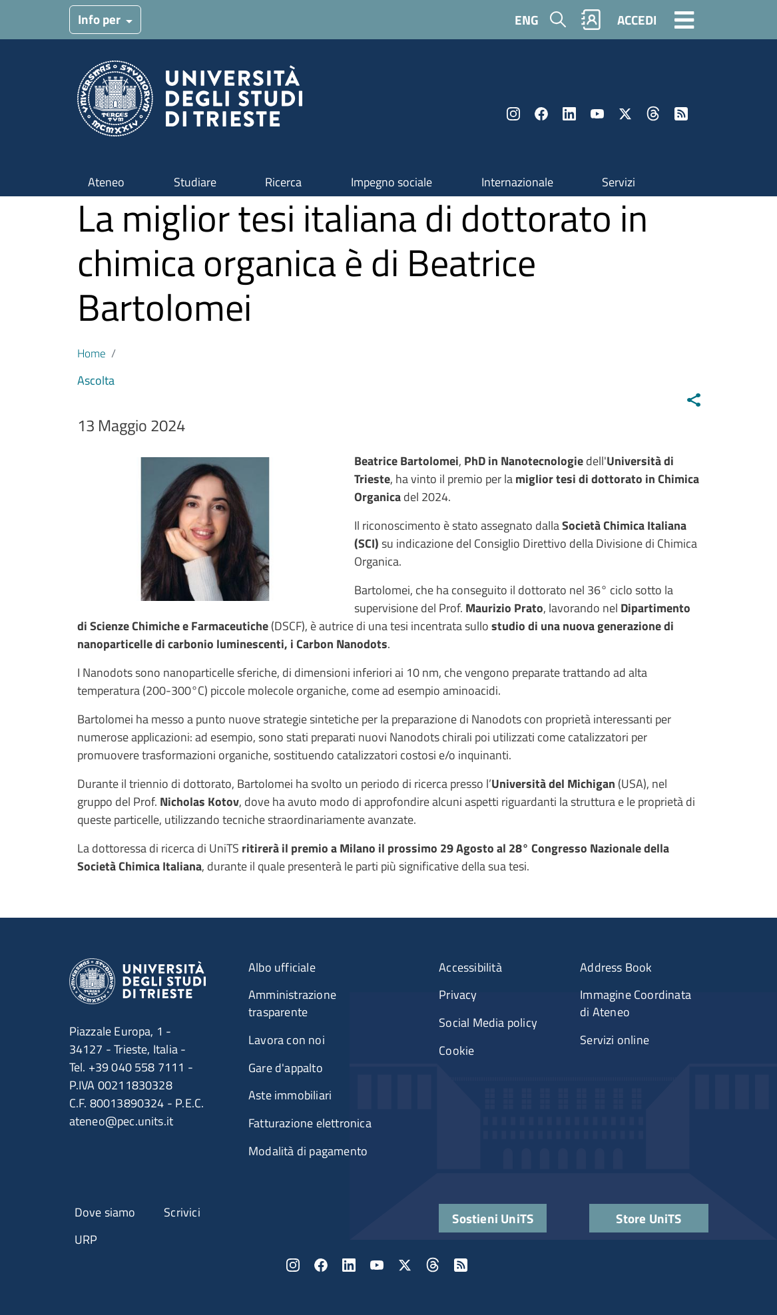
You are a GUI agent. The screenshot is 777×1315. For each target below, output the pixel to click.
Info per (100, 19)
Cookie (456, 1050)
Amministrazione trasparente (292, 1003)
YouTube (597, 113)
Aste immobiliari (290, 1095)
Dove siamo (105, 1212)
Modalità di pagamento (308, 1151)
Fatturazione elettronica (310, 1123)
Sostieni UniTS (492, 1218)
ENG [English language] (527, 19)
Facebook (541, 113)
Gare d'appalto (285, 1068)
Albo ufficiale (282, 967)
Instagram (513, 113)
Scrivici (182, 1212)
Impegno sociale (391, 182)
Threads (653, 113)
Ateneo (106, 182)
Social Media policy (488, 1023)
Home (91, 353)
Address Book (616, 967)
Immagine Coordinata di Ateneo (635, 1003)
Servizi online (614, 1040)
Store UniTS (648, 1218)
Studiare (195, 182)
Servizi (618, 182)
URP (86, 1239)
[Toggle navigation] (684, 19)
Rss (681, 113)
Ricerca (283, 182)
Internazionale (517, 182)
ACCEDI (636, 19)
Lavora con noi (286, 1040)
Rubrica (591, 19)
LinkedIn (569, 113)
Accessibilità (470, 967)
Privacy (458, 995)
